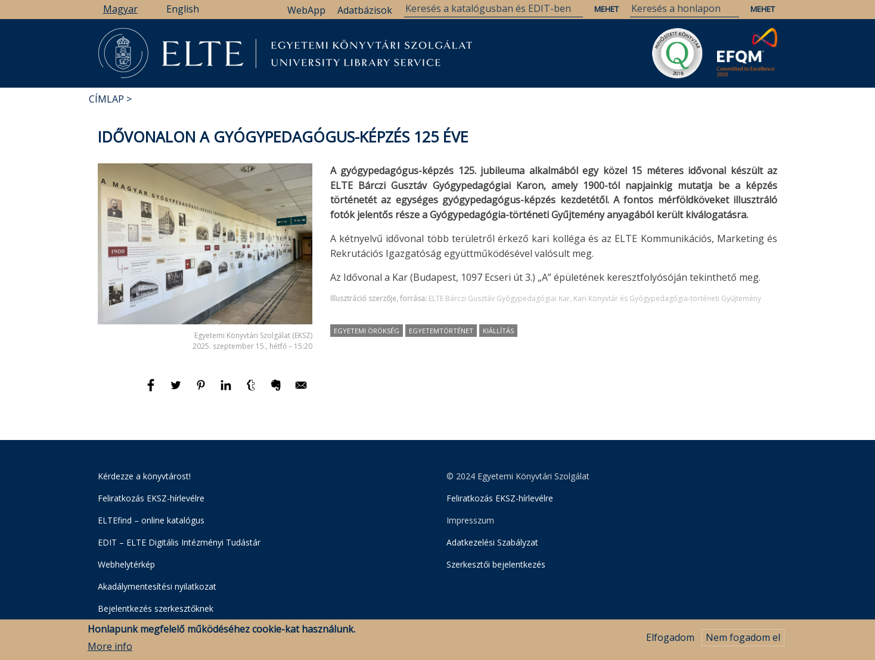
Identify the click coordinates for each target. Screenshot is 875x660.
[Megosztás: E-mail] (301, 390)
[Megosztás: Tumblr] (252, 390)
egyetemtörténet (441, 330)
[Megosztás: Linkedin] (227, 390)
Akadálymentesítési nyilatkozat (157, 586)
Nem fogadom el (743, 640)
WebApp (306, 10)
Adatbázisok (364, 10)
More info (110, 648)
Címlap (106, 99)
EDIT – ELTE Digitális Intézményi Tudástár (179, 542)
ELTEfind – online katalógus (151, 520)
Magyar (120, 9)
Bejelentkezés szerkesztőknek (155, 608)
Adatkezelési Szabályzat (492, 542)
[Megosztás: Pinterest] (202, 390)
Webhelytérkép (126, 564)
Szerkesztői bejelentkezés (495, 564)
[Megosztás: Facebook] (152, 390)
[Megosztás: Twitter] (177, 390)
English (182, 9)
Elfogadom (670, 640)
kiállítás (498, 330)
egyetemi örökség (366, 330)
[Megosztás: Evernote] (277, 390)
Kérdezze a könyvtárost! (144, 476)
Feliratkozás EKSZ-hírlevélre (151, 498)
